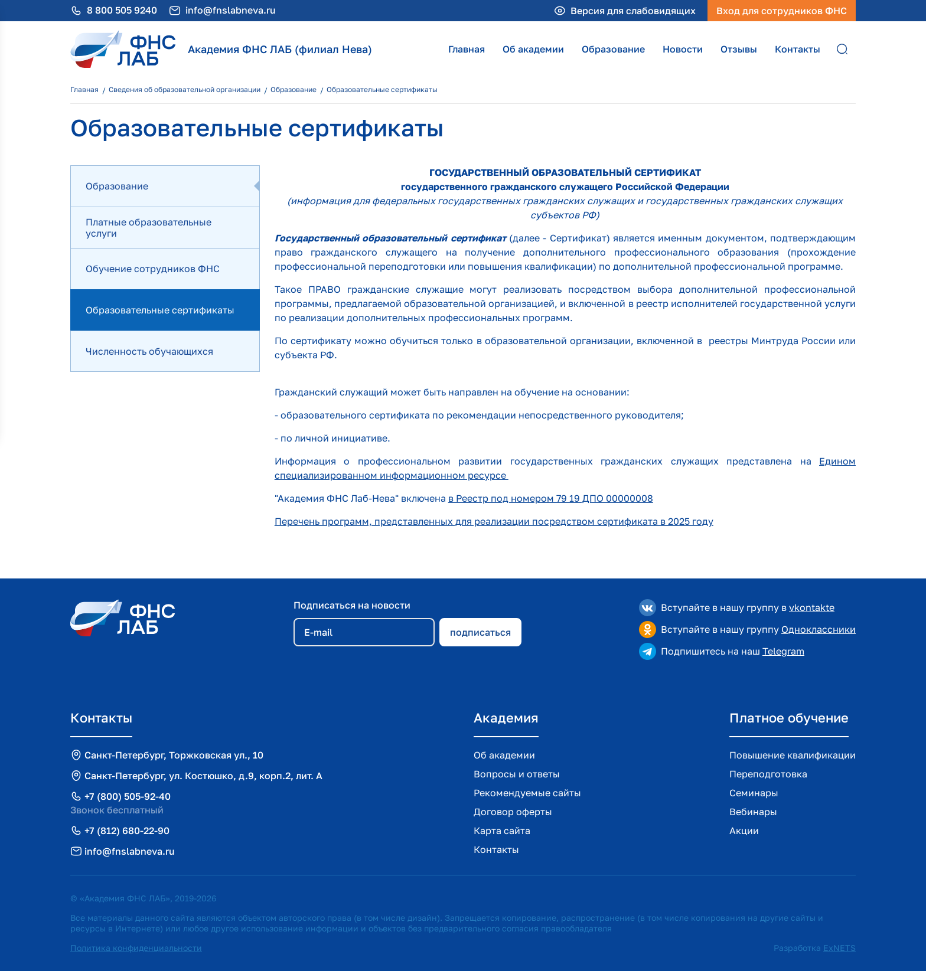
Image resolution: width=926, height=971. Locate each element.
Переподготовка (768, 774)
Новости (683, 49)
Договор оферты (513, 812)
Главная (466, 49)
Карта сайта (502, 830)
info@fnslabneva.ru (230, 10)
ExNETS (839, 948)
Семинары (753, 793)
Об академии (533, 49)
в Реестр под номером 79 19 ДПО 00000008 (550, 498)
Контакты (797, 49)
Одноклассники (818, 629)
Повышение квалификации (792, 755)
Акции (744, 830)
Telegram (783, 651)
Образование (613, 49)
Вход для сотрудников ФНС (781, 11)
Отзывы (738, 49)
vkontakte (811, 607)
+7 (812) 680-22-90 (126, 830)
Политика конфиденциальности (136, 948)
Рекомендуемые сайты (527, 793)
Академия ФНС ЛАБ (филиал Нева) (280, 48)
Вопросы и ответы (517, 774)
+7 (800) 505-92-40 (127, 796)
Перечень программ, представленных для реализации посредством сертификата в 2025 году (494, 521)
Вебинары (753, 812)
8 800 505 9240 (122, 10)
